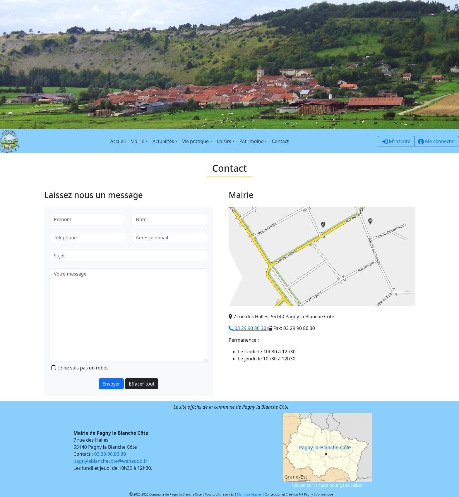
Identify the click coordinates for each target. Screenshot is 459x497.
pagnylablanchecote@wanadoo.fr (110, 461)
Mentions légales (249, 494)
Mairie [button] (137, 141)
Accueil (118, 141)
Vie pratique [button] (195, 141)
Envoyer (111, 384)
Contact (280, 141)
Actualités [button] (163, 141)
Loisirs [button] (224, 141)
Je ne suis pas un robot (83, 367)
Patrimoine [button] (251, 141)
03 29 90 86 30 (248, 328)
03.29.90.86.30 (110, 454)
